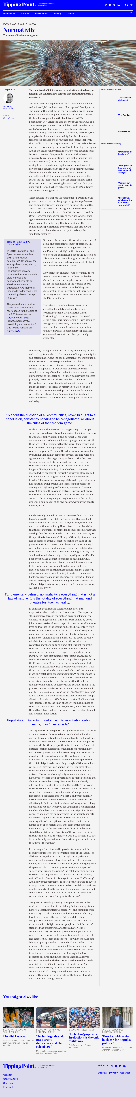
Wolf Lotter (13, 307)
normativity (13, 331)
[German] (131, 5)
